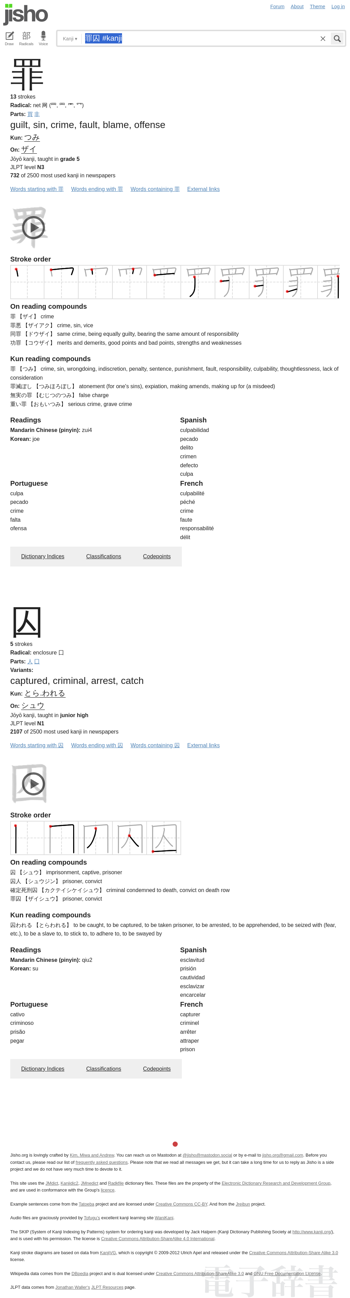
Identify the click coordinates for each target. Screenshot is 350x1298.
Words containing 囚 (155, 745)
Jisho (25, 15)
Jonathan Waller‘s (72, 1287)
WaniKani (164, 1217)
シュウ (33, 705)
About (297, 6)
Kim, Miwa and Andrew (92, 1155)
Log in (338, 6)
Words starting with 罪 (37, 189)
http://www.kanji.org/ (312, 1231)
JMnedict (89, 1183)
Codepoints (157, 556)
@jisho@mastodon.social (207, 1155)
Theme (317, 6)
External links (203, 189)
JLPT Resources (107, 1287)
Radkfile (116, 1183)
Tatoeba (86, 1204)
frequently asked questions (101, 1162)
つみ (32, 137)
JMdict (51, 1183)
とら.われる (45, 693)
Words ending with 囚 (97, 745)
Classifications (103, 556)
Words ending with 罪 (97, 189)
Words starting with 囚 (37, 745)
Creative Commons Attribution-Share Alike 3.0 (293, 1252)
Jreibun (243, 1204)
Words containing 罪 (155, 189)
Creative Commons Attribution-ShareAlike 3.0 (200, 1273)
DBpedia (79, 1273)
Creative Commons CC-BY (181, 1204)
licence (108, 1190)
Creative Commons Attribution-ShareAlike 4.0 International (157, 1238)
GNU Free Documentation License (287, 1273)
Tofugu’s (92, 1217)
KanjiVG (108, 1252)
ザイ (29, 149)
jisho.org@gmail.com (282, 1155)
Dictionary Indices (42, 556)
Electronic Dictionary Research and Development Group (276, 1183)
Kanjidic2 (69, 1183)
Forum (277, 6)
